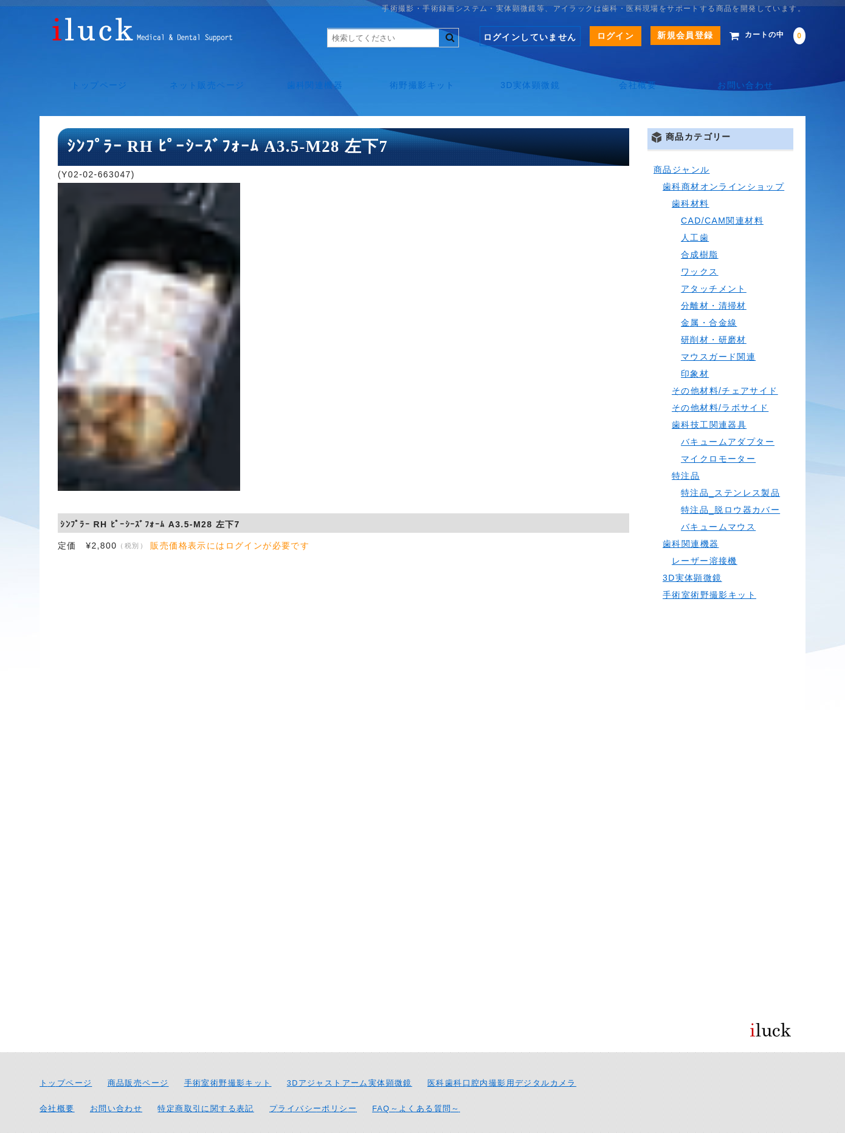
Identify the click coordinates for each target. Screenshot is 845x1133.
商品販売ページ (138, 1056)
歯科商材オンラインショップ (723, 159)
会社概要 (641, 73)
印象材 (695, 346)
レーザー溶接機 (704, 533)
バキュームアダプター (727, 414)
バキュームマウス (718, 499)
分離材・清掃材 (714, 278)
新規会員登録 (667, 35)
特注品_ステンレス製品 (730, 465)
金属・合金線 (709, 295)
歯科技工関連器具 (709, 397)
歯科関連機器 (313, 73)
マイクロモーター (718, 431)
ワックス (700, 244)
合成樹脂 (700, 227)
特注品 (686, 448)
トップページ (94, 73)
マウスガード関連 (718, 329)
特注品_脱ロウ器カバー (730, 482)
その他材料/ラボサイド (720, 380)
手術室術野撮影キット (709, 567)
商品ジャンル (681, 142)
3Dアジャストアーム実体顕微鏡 (349, 1056)
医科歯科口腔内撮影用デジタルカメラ (501, 1056)
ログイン (597, 36)
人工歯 (695, 210)
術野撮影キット (422, 73)
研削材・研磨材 (714, 312)
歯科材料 (690, 176)
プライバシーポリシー (313, 1081)
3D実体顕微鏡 (532, 73)
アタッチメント (714, 261)
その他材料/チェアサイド (725, 363)
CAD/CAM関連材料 (722, 193)
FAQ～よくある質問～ (416, 1081)
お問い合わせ (750, 73)
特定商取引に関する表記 (205, 1081)
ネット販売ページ (204, 73)
